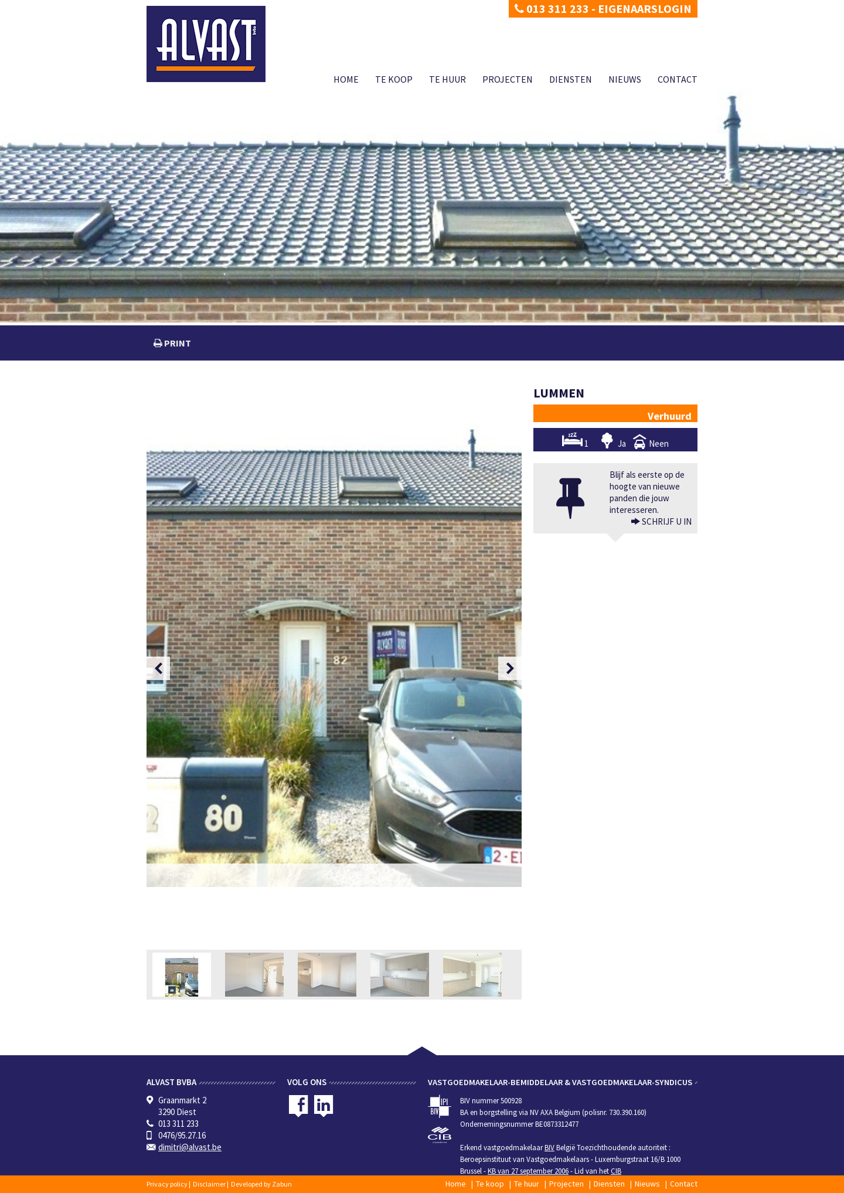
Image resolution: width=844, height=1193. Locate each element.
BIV (549, 1148)
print (176, 343)
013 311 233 (552, 8)
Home (346, 79)
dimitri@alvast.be (190, 1147)
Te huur (447, 79)
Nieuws (624, 79)
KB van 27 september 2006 (528, 1171)
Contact (677, 79)
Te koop (394, 79)
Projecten (507, 79)
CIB (616, 1171)
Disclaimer (209, 1184)
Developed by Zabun (261, 1184)
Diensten (570, 79)
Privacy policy (167, 1184)
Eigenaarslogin (645, 8)
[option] (334, 637)
